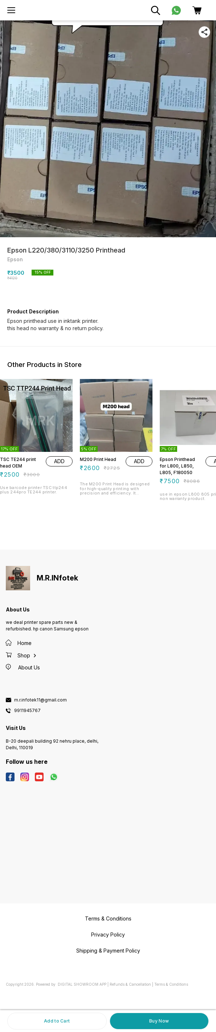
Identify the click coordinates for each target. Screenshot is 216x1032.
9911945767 (27, 710)
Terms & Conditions (171, 984)
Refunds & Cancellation (130, 984)
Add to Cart (57, 1021)
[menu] (11, 10)
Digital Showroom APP (82, 984)
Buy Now (159, 1021)
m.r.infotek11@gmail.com (40, 700)
